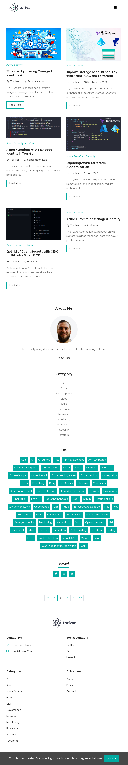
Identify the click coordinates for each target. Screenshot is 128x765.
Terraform (30, 143)
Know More (64, 357)
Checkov (83, 483)
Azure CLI (106, 467)
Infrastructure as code (87, 506)
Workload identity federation (59, 546)
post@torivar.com (19, 651)
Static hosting (78, 530)
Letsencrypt (54, 514)
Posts (69, 685)
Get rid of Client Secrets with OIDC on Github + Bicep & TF (32, 253)
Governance (64, 409)
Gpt (56, 506)
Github (87, 499)
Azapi (66, 467)
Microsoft (64, 414)
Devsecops (110, 491)
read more (15, 105)
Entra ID (35, 499)
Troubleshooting (48, 538)
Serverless (60, 530)
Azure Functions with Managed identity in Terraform (29, 151)
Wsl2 (83, 546)
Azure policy (109, 475)
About (70, 679)
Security (19, 64)
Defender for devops (72, 491)
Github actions (104, 499)
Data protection (46, 491)
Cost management (21, 491)
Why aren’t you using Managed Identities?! (29, 73)
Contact (71, 691)
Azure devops (18, 475)
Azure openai (64, 393)
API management (74, 459)
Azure (9, 64)
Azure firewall (39, 475)
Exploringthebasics (56, 499)
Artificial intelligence (26, 467)
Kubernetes (24, 514)
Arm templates (97, 459)
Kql (116, 506)
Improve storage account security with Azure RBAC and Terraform (91, 74)
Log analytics (74, 514)
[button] (73, 598)
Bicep (17, 245)
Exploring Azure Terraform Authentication (86, 164)
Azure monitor (89, 475)
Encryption (20, 499)
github (70, 651)
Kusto (39, 514)
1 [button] (60, 597)
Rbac (32, 530)
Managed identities (97, 514)
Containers (99, 483)
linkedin (71, 657)
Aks (57, 459)
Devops (94, 491)
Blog (52, 483)
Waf (97, 538)
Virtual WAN (69, 538)
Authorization (50, 467)
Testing (111, 530)
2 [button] (67, 597)
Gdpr (75, 499)
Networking (63, 522)
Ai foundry (44, 459)
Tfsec (30, 538)
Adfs (23, 459)
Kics (106, 506)
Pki (111, 522)
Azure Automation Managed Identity (93, 219)
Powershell (64, 424)
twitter (70, 645)
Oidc (78, 522)
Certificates (66, 483)
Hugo (66, 506)
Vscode (85, 538)
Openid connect (95, 522)
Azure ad (91, 467)
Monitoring (64, 419)
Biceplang (38, 483)
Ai (64, 383)
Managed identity (24, 522)
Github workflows (19, 506)
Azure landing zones (64, 475)
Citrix (64, 404)
